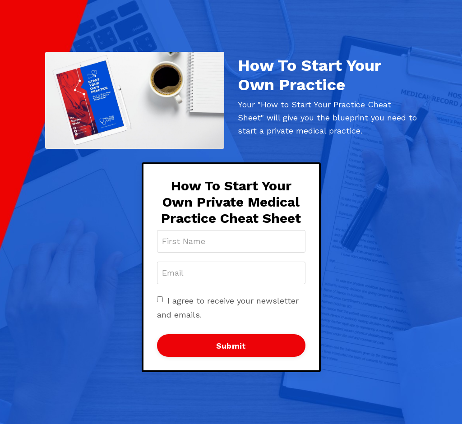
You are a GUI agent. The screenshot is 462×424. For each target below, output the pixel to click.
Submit (231, 345)
